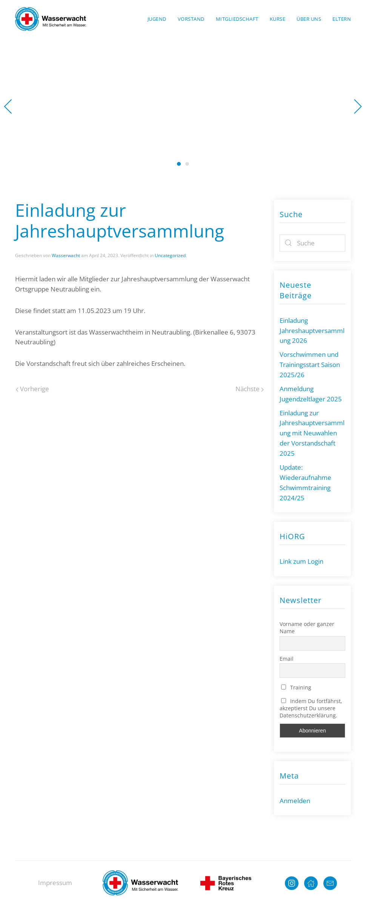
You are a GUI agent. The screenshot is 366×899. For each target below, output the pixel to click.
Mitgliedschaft (237, 18)
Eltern (341, 18)
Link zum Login (301, 561)
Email (287, 658)
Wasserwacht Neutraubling (179, 164)
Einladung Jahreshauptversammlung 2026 (312, 330)
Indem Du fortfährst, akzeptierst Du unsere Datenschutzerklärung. (311, 708)
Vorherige (32, 388)
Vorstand (191, 18)
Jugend (157, 18)
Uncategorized (170, 255)
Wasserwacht (187, 164)
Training (296, 687)
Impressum (55, 888)
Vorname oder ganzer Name (307, 627)
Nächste (249, 388)
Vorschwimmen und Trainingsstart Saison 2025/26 (310, 364)
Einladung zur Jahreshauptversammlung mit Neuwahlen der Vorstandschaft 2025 (312, 433)
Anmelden (295, 800)
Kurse (278, 18)
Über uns (309, 18)
